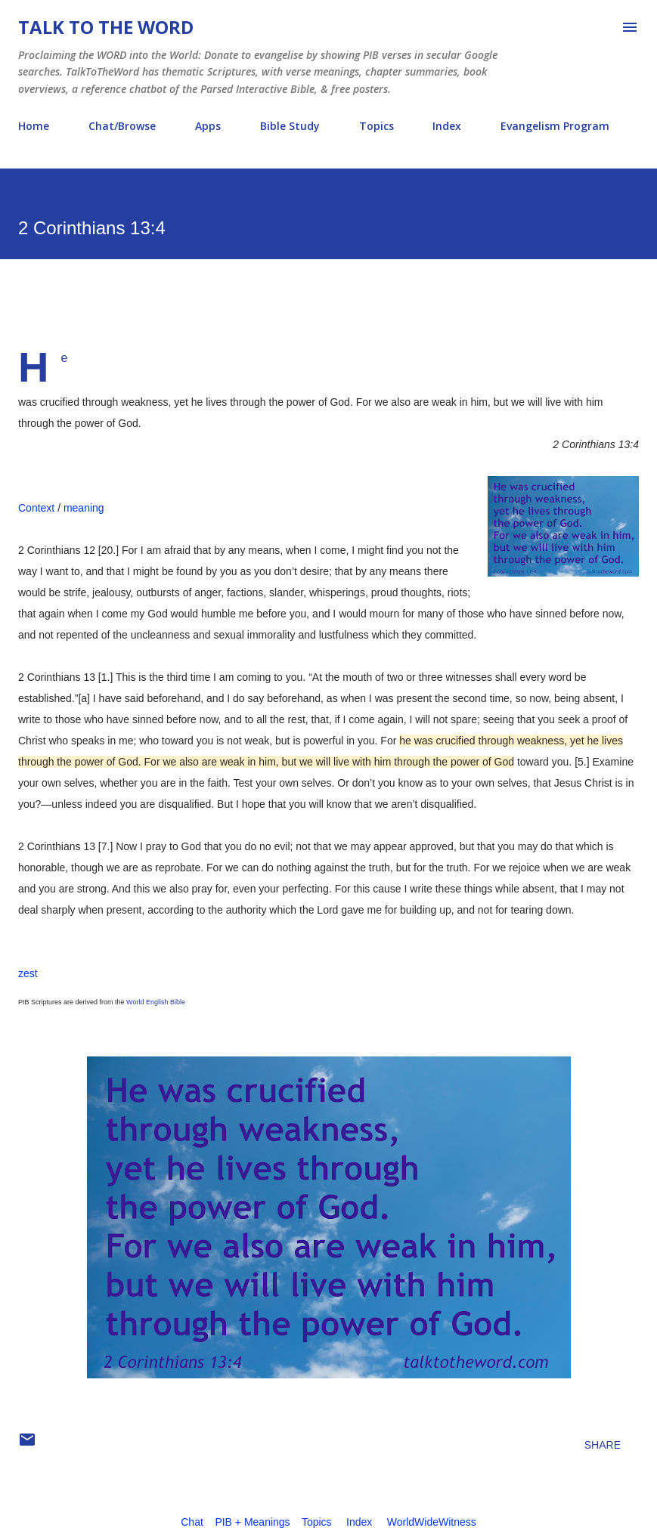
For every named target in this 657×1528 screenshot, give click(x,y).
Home (33, 126)
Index (446, 126)
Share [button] (602, 1445)
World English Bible (155, 1002)
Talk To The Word (106, 26)
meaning (84, 508)
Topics (376, 126)
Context (36, 508)
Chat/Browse (122, 126)
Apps (208, 126)
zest (28, 973)
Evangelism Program (554, 126)
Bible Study (290, 126)
